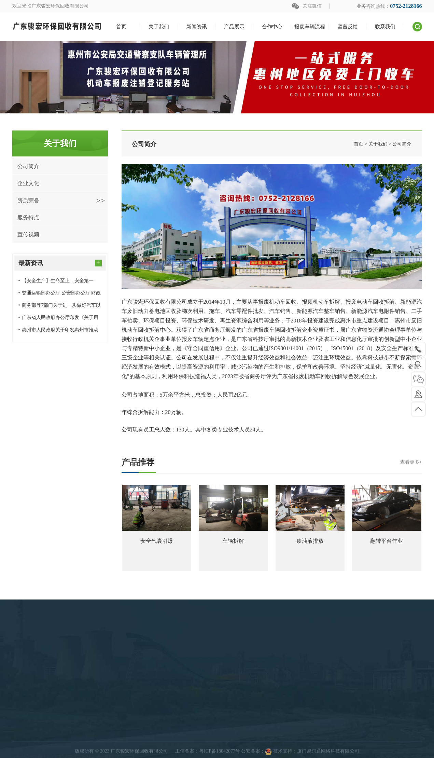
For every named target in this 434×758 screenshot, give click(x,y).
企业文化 (28, 183)
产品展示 (179, 728)
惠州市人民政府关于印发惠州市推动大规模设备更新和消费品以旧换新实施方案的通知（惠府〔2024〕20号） (59, 331)
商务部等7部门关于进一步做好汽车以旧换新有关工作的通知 (59, 307)
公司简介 (28, 166)
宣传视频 (28, 234)
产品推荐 (272, 462)
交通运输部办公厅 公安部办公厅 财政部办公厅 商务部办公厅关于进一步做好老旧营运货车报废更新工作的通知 (59, 294)
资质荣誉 (61, 200)
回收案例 (176, 742)
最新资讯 (60, 262)
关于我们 (265, 742)
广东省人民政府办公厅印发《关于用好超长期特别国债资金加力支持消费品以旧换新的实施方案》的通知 (59, 319)
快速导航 (267, 728)
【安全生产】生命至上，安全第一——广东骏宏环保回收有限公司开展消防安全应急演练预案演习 (59, 282)
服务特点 (28, 217)
